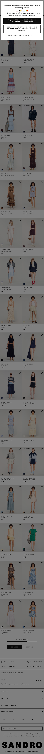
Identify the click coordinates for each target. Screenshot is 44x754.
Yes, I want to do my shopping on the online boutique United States (22, 21)
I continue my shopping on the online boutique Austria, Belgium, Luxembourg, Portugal (22, 29)
